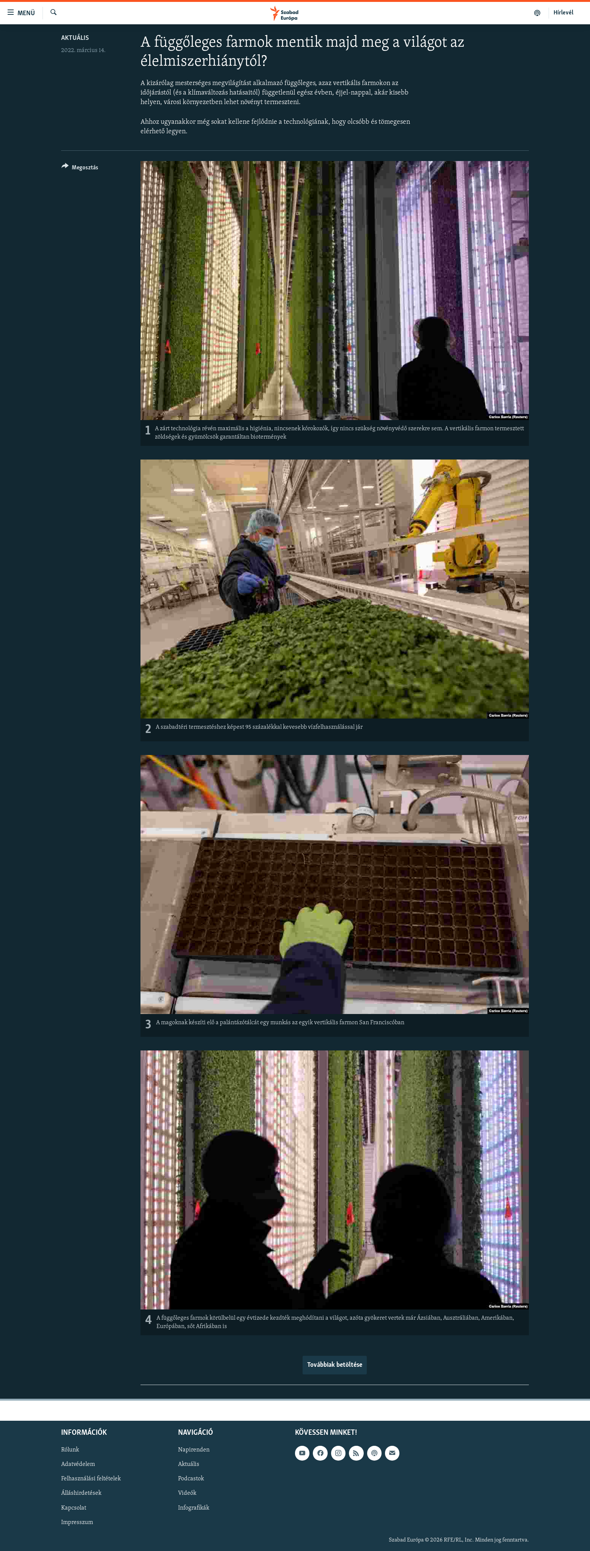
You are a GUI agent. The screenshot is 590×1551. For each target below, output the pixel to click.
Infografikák (193, 1508)
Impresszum (77, 1522)
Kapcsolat (73, 1508)
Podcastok (191, 1479)
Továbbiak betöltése (334, 1365)
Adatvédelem (78, 1465)
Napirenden (194, 1450)
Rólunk (70, 1450)
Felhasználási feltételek (91, 1479)
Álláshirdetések (81, 1494)
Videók (187, 1494)
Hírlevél (563, 13)
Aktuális (75, 38)
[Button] (80, 169)
